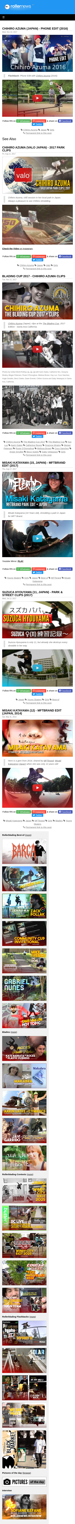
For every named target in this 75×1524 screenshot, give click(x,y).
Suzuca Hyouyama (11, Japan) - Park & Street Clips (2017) (32, 593)
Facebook (66, 121)
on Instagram (17, 248)
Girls (52, 130)
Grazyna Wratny (53, 445)
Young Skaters (14, 578)
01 (28, 372)
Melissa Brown (44, 448)
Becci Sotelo (33, 452)
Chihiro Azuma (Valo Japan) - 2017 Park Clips (33, 149)
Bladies (59, 820)
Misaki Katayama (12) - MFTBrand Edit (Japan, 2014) (32, 712)
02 (31, 372)
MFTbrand (56, 578)
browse (26, 1473)
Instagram (40, 121)
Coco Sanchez (62, 448)
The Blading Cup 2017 (34, 442)
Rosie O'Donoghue (25, 448)
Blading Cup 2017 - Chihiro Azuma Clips (33, 276)
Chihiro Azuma (43, 75)
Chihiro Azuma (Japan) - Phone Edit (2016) (35, 28)
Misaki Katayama (14, 820)
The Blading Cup (51, 323)
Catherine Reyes (34, 445)
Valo (48, 265)
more (28, 835)
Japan (44, 130)
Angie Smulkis (16, 452)
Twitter (39, 124)
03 (34, 372)
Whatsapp (25, 121)
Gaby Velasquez (50, 452)
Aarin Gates (16, 445)
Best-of (44, 578)
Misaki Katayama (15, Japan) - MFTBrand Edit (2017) (33, 464)
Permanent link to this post (38, 133)
